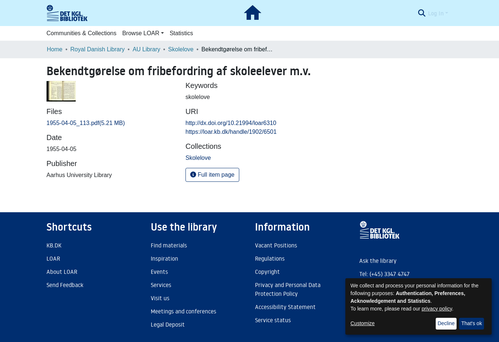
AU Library (146, 49)
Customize (362, 323)
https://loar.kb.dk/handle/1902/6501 (231, 132)
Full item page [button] (212, 175)
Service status (273, 320)
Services (161, 284)
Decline (446, 323)
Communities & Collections (81, 33)
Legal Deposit (168, 324)
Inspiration (164, 258)
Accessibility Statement (285, 306)
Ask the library (378, 260)
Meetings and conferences (183, 311)
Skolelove (181, 49)
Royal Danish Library (97, 49)
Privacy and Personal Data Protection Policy (287, 289)
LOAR (53, 258)
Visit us (160, 298)
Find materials (169, 245)
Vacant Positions (276, 245)
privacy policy (437, 309)
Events (159, 271)
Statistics (181, 33)
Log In (436, 13)
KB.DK (53, 245)
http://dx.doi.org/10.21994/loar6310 (230, 123)
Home (55, 49)
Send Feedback (64, 284)
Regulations (270, 258)
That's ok (471, 323)
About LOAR (61, 271)
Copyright (267, 271)
